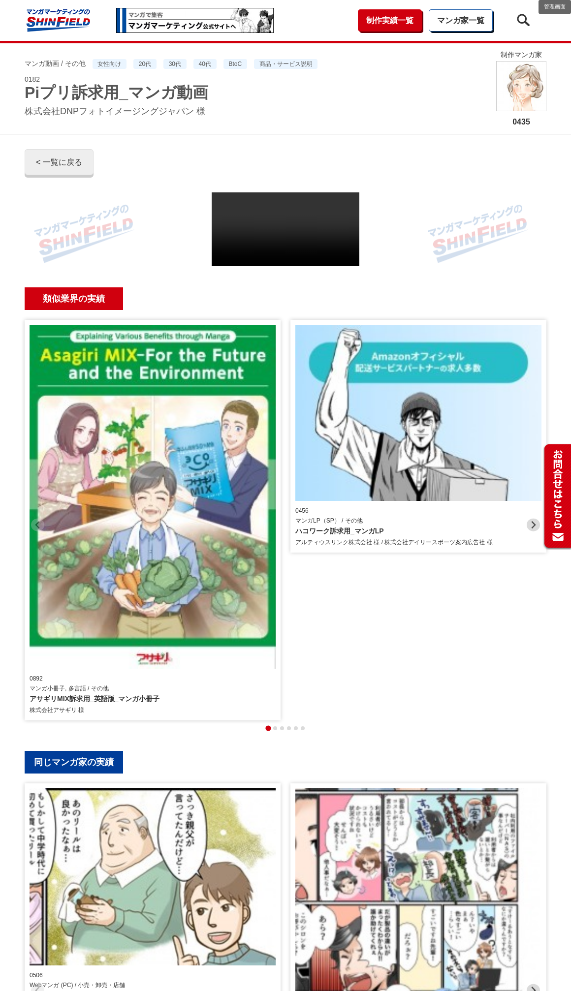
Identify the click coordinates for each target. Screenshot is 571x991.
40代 (205, 64)
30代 (175, 64)
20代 (145, 64)
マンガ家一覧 (460, 20)
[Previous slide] (37, 406)
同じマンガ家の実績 (74, 524)
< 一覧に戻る (59, 162)
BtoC (235, 64)
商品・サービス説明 (286, 64)
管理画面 (555, 6)
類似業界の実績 (74, 299)
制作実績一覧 (389, 20)
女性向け (109, 64)
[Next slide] (533, 406)
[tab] (268, 490)
